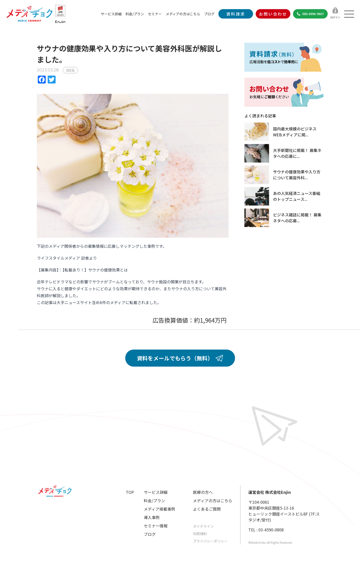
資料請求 (235, 14)
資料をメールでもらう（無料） (180, 358)
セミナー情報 (156, 526)
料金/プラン (135, 13)
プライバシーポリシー (210, 541)
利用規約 (200, 533)
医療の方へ (203, 492)
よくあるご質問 (207, 509)
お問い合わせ (273, 14)
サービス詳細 (111, 13)
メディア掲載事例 (159, 509)
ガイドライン (203, 526)
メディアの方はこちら (183, 13)
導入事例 (152, 517)
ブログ (209, 13)
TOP (130, 492)
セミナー (155, 13)
